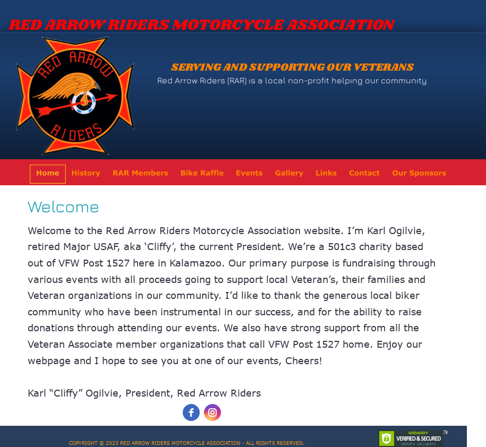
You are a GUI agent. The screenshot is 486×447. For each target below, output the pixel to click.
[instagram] (212, 412)
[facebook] (191, 412)
